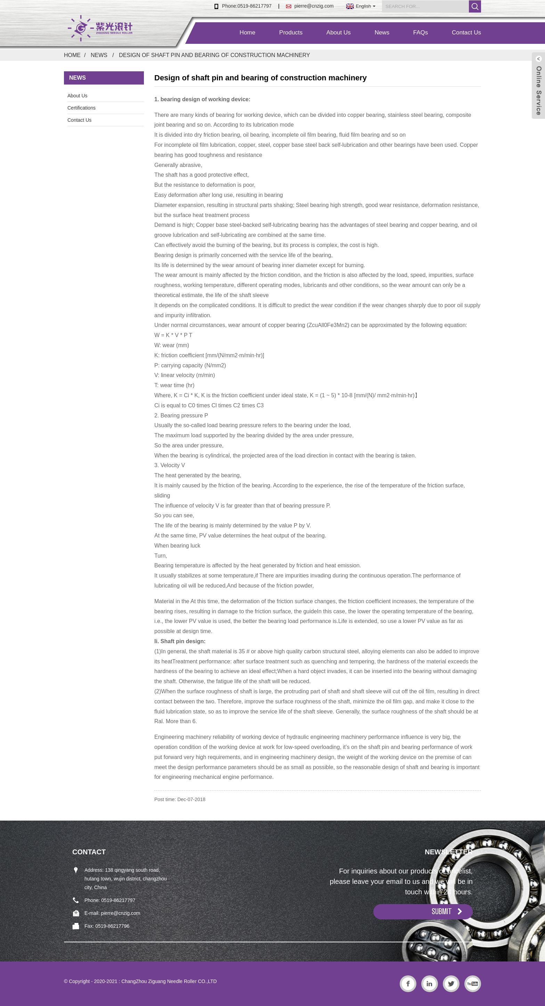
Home (247, 32)
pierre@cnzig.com (314, 6)
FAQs (420, 32)
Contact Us (466, 32)
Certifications (81, 108)
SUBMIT (442, 911)
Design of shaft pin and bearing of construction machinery (214, 55)
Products (290, 32)
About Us (338, 32)
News (382, 32)
